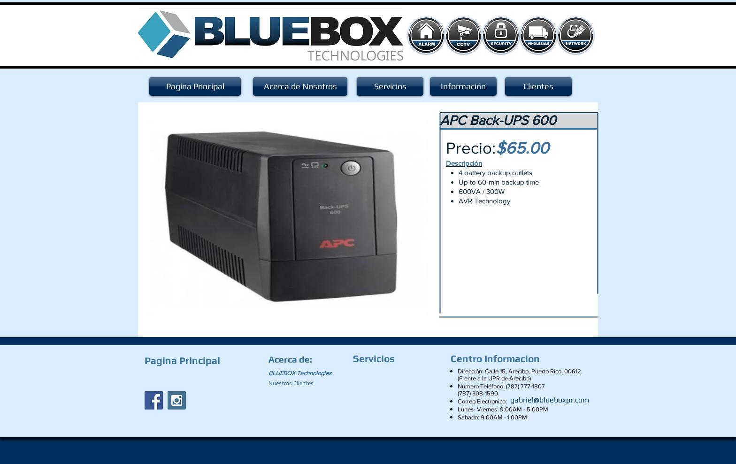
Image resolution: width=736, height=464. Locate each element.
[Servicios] (390, 86)
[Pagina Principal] (195, 86)
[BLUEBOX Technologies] (305, 373)
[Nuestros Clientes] (295, 383)
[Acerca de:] (291, 359)
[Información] (463, 86)
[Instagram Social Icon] (177, 400)
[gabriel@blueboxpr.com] (549, 400)
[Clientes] (538, 86)
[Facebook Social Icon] (154, 400)
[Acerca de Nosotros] (300, 86)
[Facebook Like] (203, 378)
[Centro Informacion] (497, 359)
